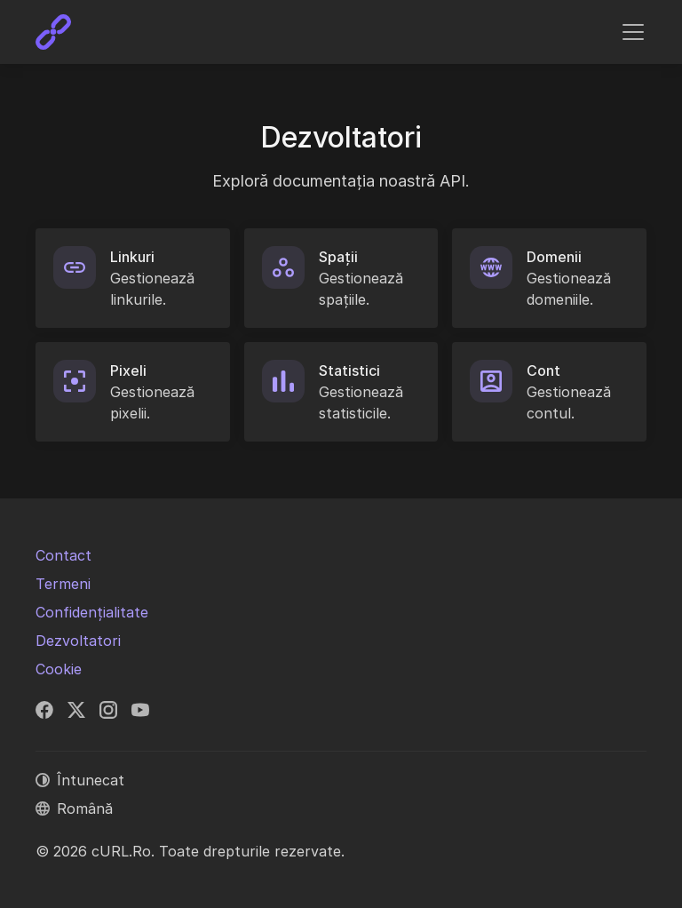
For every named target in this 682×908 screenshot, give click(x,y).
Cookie (59, 669)
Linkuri (132, 257)
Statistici (349, 370)
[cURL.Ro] (53, 32)
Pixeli (128, 370)
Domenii (554, 257)
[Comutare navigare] (633, 32)
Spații (338, 257)
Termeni (63, 584)
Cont (543, 370)
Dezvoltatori (78, 640)
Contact (63, 555)
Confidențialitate (92, 612)
